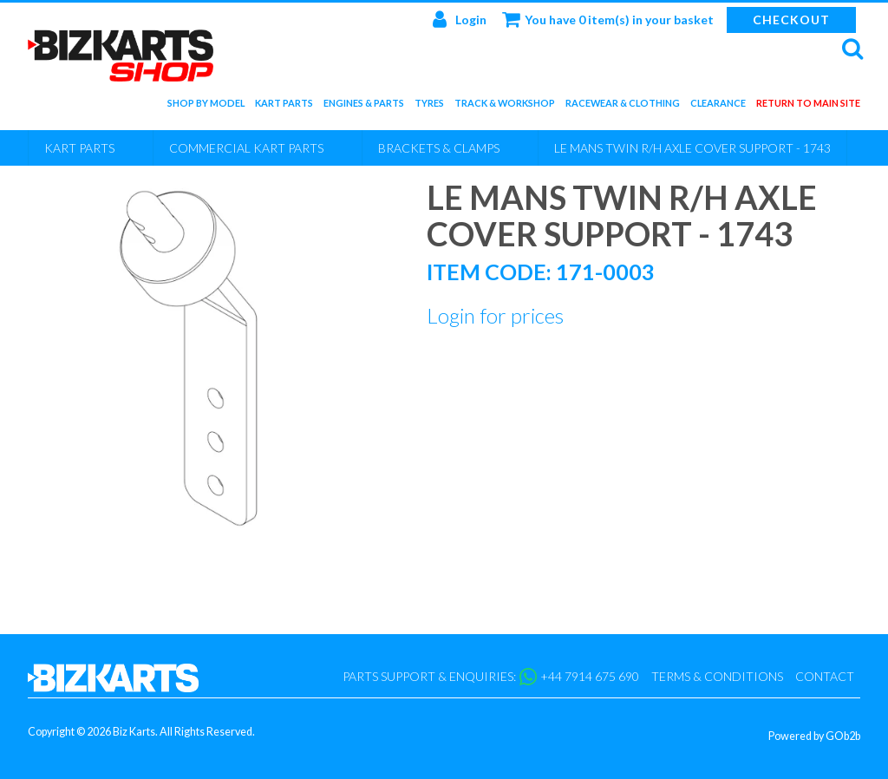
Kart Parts (284, 106)
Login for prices (495, 315)
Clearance (718, 106)
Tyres (429, 106)
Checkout (791, 19)
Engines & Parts (363, 106)
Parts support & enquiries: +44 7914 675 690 (491, 676)
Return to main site (808, 106)
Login (459, 19)
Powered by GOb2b (814, 736)
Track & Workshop (504, 106)
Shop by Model (206, 106)
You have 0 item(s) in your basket (608, 19)
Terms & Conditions (717, 676)
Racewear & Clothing (622, 106)
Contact (824, 676)
